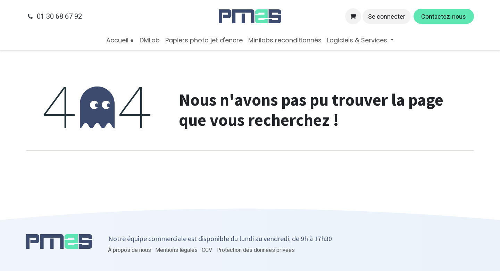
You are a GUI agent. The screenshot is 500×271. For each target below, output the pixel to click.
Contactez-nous (443, 16)
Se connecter (386, 16)
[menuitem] (120, 40)
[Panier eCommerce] (353, 16)
